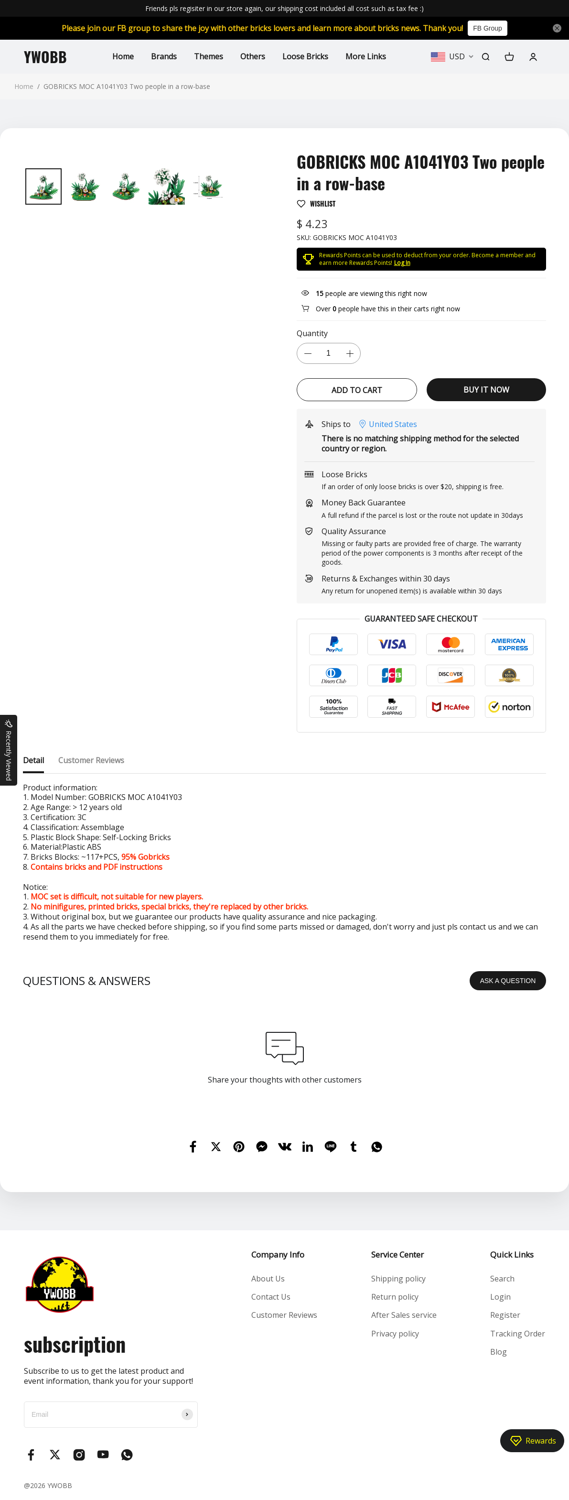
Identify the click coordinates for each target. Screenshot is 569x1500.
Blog (498, 1352)
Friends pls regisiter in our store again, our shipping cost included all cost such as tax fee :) (284, 8)
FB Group (487, 28)
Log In (402, 263)
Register (505, 1315)
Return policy (395, 1297)
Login (500, 1297)
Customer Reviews (284, 1315)
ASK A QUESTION (508, 981)
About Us (268, 1278)
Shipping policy (398, 1278)
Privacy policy (395, 1333)
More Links (365, 56)
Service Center (397, 1254)
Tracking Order (517, 1333)
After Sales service (404, 1315)
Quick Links (512, 1254)
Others (252, 56)
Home (123, 56)
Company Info (277, 1254)
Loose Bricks (305, 56)
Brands (164, 56)
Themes (208, 56)
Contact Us (270, 1297)
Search (502, 1278)
